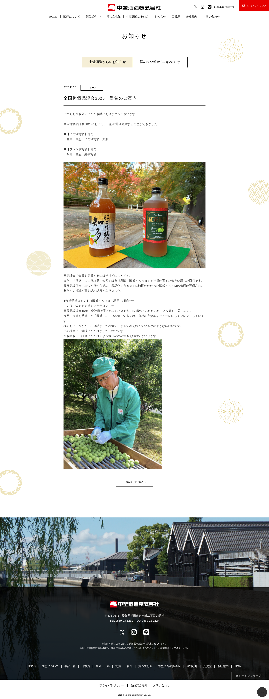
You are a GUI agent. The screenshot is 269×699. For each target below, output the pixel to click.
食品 (129, 666)
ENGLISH (219, 7)
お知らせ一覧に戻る (133, 482)
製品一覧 (70, 666)
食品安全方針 (138, 685)
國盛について (71, 16)
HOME (53, 16)
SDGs (237, 666)
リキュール (103, 666)
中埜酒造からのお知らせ (107, 62)
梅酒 (118, 666)
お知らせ (160, 16)
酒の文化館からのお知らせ (160, 62)
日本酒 (85, 666)
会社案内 (191, 16)
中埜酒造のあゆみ (137, 16)
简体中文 (229, 7)
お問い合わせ (211, 16)
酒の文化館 (114, 16)
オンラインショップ (254, 5)
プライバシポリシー (112, 685)
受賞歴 (176, 16)
